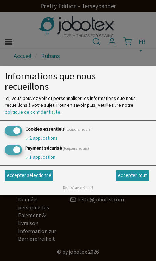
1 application (40, 157)
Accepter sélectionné (29, 175)
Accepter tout (132, 175)
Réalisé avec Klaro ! (78, 187)
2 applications (41, 138)
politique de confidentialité (32, 112)
